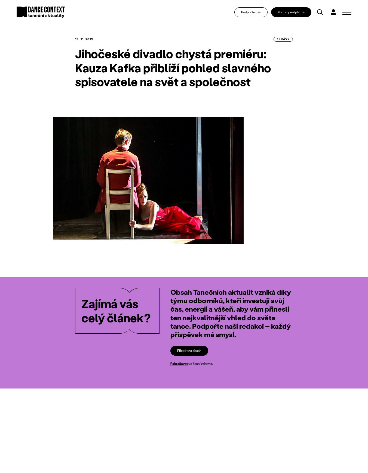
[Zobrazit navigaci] (346, 12)
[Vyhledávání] (320, 12)
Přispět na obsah (189, 351)
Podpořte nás (251, 12)
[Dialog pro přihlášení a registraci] (334, 12)
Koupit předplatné (291, 12)
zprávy (283, 39)
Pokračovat (179, 364)
